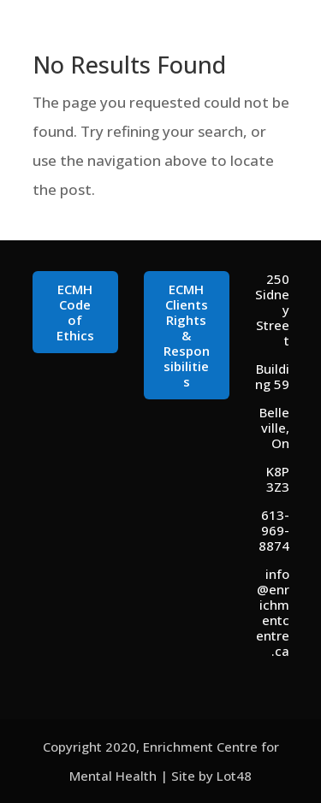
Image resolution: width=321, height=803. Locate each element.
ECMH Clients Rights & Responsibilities (186, 335)
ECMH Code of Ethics (75, 312)
